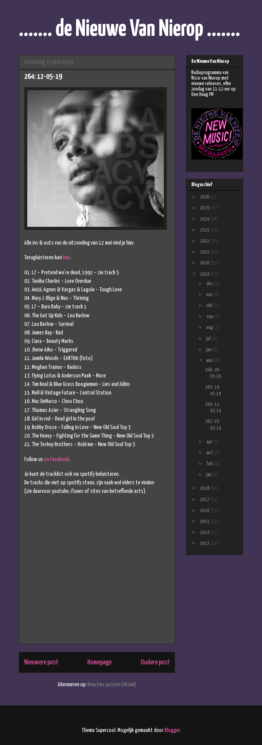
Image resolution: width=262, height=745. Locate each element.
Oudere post (155, 662)
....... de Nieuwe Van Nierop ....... (129, 29)
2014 (205, 532)
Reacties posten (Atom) (111, 685)
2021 (205, 251)
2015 (205, 521)
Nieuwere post (41, 662)
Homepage (99, 662)
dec (210, 283)
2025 (205, 207)
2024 (205, 219)
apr (209, 441)
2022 (205, 241)
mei (210, 360)
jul (209, 338)
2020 (205, 262)
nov (210, 294)
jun (209, 349)
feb (210, 463)
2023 (205, 230)
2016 (205, 510)
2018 (205, 488)
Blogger (172, 730)
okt (210, 305)
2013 (205, 543)
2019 (205, 274)
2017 (205, 499)
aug (210, 327)
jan (209, 474)
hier (66, 258)
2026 (205, 196)
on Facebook (56, 460)
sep (210, 316)
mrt (210, 452)
